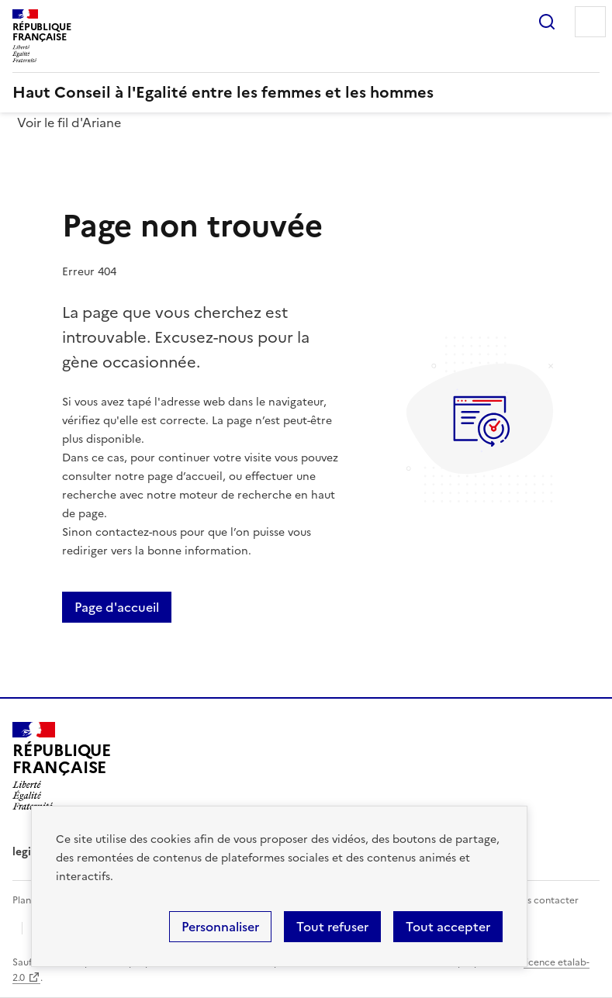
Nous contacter (543, 900)
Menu (590, 21)
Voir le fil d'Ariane (69, 122)
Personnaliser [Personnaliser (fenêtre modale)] (220, 926)
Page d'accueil (116, 607)
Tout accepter (448, 926)
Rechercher (546, 21)
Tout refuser (332, 926)
